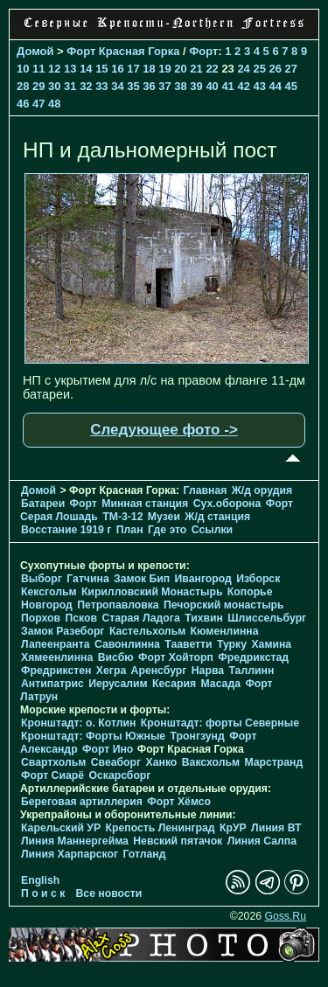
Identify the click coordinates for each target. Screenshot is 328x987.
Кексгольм (48, 592)
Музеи (164, 517)
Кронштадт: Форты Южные (93, 736)
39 (196, 86)
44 (275, 86)
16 (117, 68)
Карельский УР (61, 828)
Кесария (174, 684)
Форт (203, 51)
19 (164, 68)
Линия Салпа (262, 841)
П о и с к (43, 893)
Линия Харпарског (69, 854)
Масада (220, 684)
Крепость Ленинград (160, 828)
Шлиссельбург (266, 618)
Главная (205, 490)
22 (212, 68)
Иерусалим (118, 684)
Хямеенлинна (57, 657)
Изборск (258, 579)
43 (259, 86)
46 (23, 103)
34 (117, 86)
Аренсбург (159, 670)
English (40, 880)
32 (86, 86)
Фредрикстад (253, 657)
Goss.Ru (285, 916)
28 (23, 86)
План (129, 530)
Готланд (143, 854)
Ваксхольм (211, 762)
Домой (35, 51)
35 (133, 86)
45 (291, 86)
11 (38, 68)
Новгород (47, 605)
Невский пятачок (177, 841)
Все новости (109, 893)
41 (227, 86)
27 (291, 68)
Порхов (40, 618)
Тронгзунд (198, 736)
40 (212, 86)
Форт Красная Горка (122, 51)
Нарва (208, 670)
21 (196, 68)
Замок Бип (142, 579)
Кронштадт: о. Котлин (78, 723)
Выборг (41, 579)
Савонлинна (127, 644)
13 (70, 68)
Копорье (250, 592)
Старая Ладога (140, 618)
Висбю (116, 657)
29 (38, 86)
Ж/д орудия (262, 490)
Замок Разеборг (62, 631)
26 (275, 68)
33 (101, 86)
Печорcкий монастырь (224, 605)
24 (243, 68)
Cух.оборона (227, 503)
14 (86, 68)
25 (259, 68)
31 (70, 86)
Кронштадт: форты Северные (220, 723)
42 (243, 86)
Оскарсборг (119, 775)
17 (133, 68)
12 (54, 68)
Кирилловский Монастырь (152, 592)
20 (180, 68)
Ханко (162, 762)
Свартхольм (53, 762)
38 (180, 86)
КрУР (233, 828)
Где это (167, 530)
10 (23, 68)
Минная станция (144, 503)
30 (54, 86)
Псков (81, 618)
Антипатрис (52, 684)
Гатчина (87, 579)
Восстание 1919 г (66, 530)
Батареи (43, 503)
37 (164, 86)
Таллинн (251, 670)
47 (38, 103)
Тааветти (188, 644)
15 (101, 68)
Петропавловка (117, 605)
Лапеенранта (55, 644)
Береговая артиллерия (82, 802)
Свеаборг (116, 762)
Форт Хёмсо (179, 802)
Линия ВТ (276, 828)
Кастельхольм (147, 631)
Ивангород (203, 579)
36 (149, 86)
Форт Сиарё (52, 775)
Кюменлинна (225, 631)
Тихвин (204, 618)
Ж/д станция (217, 517)
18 (149, 68)
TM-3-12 (122, 517)
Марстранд (273, 762)
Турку (232, 644)
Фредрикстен (56, 670)
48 (54, 103)
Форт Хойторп (175, 657)
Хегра (111, 670)
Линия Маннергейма (75, 841)
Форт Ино (107, 749)
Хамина (271, 644)
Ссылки (212, 530)
